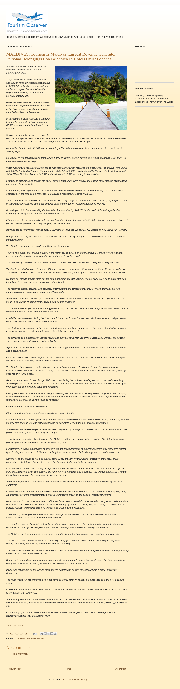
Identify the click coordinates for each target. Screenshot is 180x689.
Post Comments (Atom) (74, 679)
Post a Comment (19, 654)
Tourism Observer (15, 625)
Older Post (120, 668)
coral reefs (20, 638)
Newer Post (15, 668)
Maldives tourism (35, 638)
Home (68, 668)
